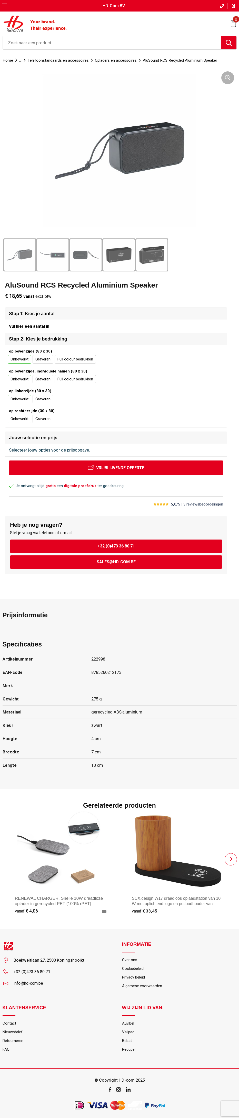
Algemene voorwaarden (143, 986)
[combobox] (112, 42)
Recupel (129, 1051)
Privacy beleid (134, 977)
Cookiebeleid (134, 968)
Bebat (127, 1042)
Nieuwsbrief (14, 1033)
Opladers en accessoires (121, 60)
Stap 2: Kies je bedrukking (38, 339)
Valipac (128, 1033)
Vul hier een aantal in (29, 326)
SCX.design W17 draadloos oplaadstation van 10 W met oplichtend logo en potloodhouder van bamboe (177, 904)
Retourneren (13, 1042)
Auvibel (128, 1024)
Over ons (130, 959)
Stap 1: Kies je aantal (32, 313)
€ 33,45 (144, 910)
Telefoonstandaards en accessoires (60, 60)
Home (8, 60)
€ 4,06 (26, 910)
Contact (9, 1024)
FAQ (6, 1051)
